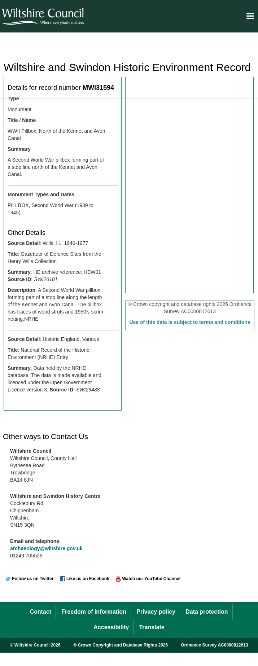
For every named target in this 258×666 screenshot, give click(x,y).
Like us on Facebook (84, 578)
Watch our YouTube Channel (148, 578)
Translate (151, 627)
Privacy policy (155, 612)
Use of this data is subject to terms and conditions (189, 322)
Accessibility (111, 627)
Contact (40, 612)
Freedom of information (93, 612)
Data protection (206, 612)
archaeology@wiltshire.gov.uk (46, 548)
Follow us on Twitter (29, 578)
